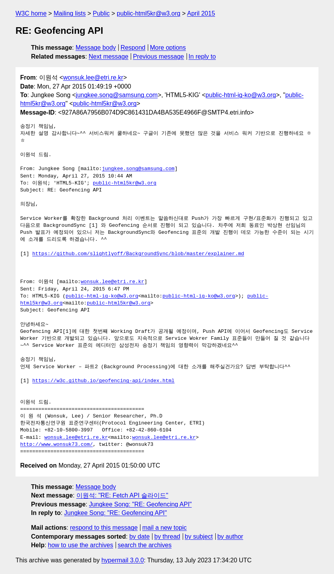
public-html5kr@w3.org (148, 13)
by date (139, 536)
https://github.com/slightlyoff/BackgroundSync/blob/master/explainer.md (138, 253)
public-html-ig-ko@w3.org (241, 95)
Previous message (158, 56)
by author (230, 536)
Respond (133, 47)
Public (101, 13)
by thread (167, 536)
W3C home (31, 13)
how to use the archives (80, 545)
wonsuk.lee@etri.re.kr (93, 77)
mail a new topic (164, 527)
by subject (199, 536)
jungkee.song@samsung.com (116, 95)
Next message (108, 56)
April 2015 (201, 13)
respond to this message (103, 527)
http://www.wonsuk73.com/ (56, 444)
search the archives (145, 545)
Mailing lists (70, 13)
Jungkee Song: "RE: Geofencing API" (140, 504)
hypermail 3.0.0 (122, 560)
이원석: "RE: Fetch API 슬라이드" (122, 495)
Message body (96, 47)
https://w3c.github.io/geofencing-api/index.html (103, 380)
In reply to (202, 56)
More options (168, 47)
